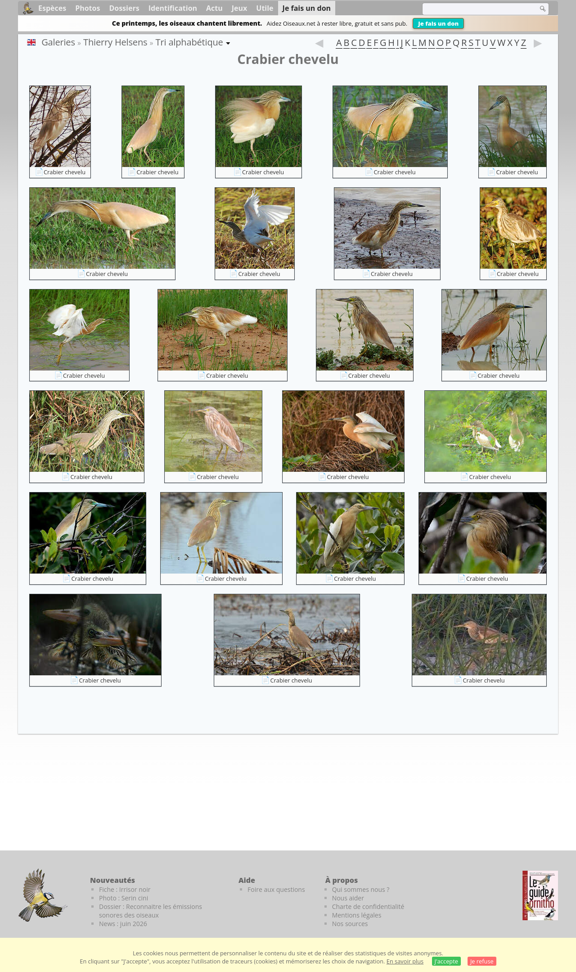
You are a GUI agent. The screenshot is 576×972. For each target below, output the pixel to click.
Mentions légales (357, 915)
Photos (87, 8)
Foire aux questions (276, 889)
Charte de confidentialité (368, 906)
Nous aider (348, 898)
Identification (172, 8)
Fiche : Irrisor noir (124, 889)
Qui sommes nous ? (361, 889)
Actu (214, 8)
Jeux (240, 8)
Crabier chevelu (65, 172)
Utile (264, 8)
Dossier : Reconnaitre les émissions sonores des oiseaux (150, 910)
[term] (474, 9)
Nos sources (350, 923)
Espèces (52, 8)
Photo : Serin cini (123, 898)
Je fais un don (438, 23)
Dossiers (124, 8)
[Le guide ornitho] (540, 895)
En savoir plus (405, 961)
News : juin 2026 (123, 923)
